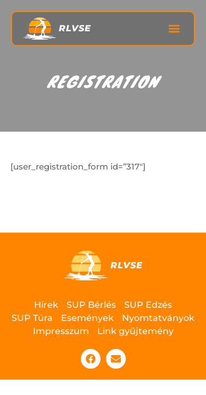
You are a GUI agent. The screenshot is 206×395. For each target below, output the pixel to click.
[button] (174, 29)
